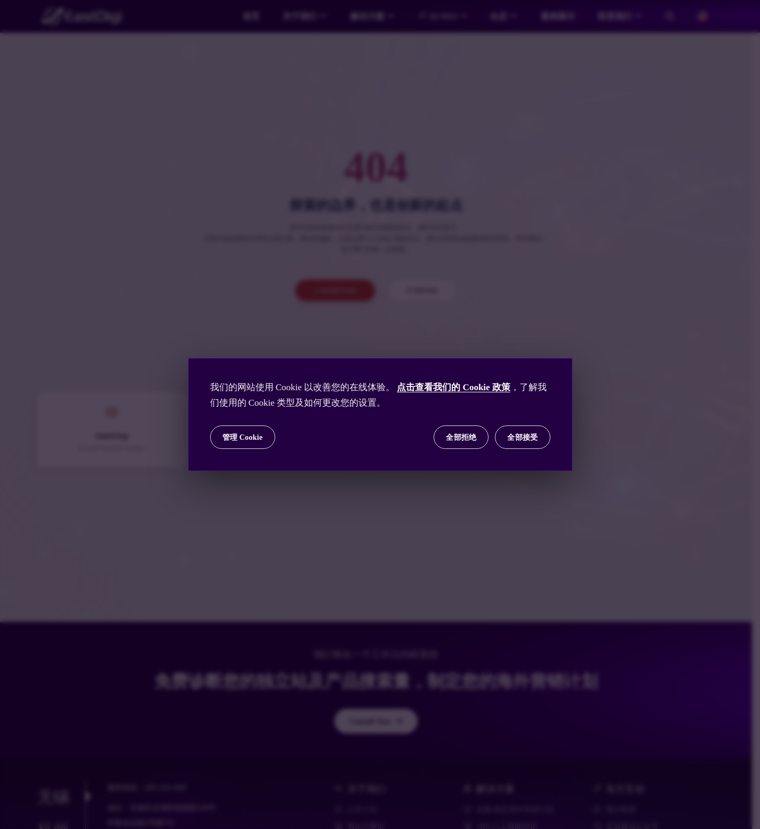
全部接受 (522, 437)
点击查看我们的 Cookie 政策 (453, 387)
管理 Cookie (242, 437)
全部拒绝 (461, 437)
